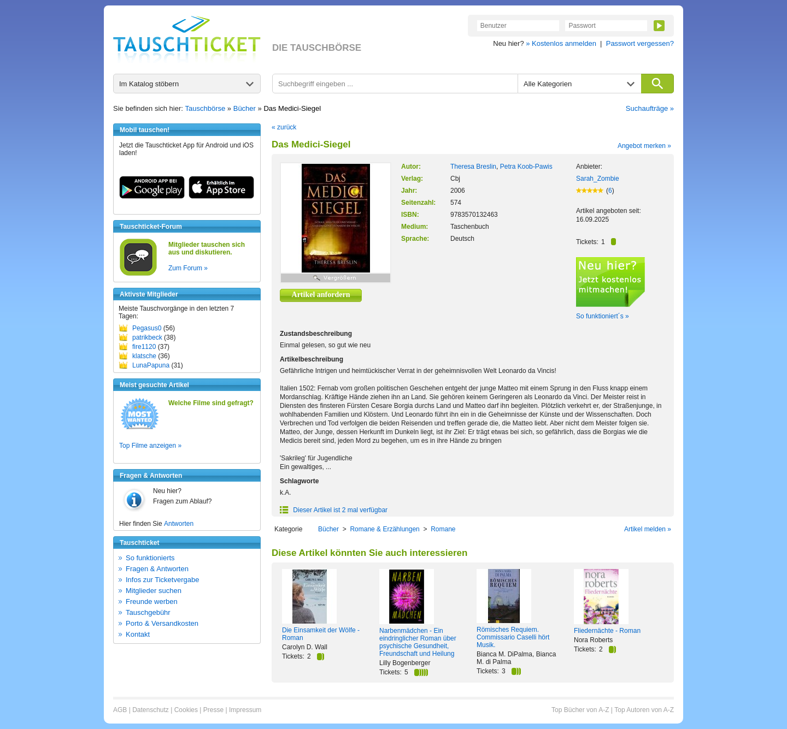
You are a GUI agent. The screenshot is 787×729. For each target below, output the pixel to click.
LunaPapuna (150, 365)
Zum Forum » (188, 268)
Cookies (186, 710)
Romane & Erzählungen (384, 529)
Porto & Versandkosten (162, 623)
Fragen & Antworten (157, 569)
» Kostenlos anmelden (561, 43)
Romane (443, 529)
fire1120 (144, 347)
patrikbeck (147, 337)
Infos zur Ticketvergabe (162, 580)
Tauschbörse (205, 108)
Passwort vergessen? (640, 43)
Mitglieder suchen (153, 590)
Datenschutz (150, 710)
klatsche (144, 356)
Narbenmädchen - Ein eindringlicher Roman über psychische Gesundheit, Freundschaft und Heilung (417, 642)
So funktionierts (150, 558)
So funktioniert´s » (602, 316)
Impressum (245, 710)
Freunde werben (152, 601)
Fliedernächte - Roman (607, 631)
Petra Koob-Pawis (526, 166)
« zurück (284, 127)
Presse (213, 710)
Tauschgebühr (148, 612)
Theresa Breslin (473, 166)
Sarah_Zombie (597, 178)
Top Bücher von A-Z (580, 710)
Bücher (244, 108)
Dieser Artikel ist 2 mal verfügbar (333, 510)
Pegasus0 (146, 328)
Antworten (178, 524)
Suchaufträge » (650, 108)
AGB (120, 710)
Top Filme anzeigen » (150, 445)
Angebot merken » (644, 146)
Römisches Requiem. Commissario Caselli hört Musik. (513, 637)
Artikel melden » (647, 529)
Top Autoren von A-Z (644, 710)
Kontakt (138, 634)
